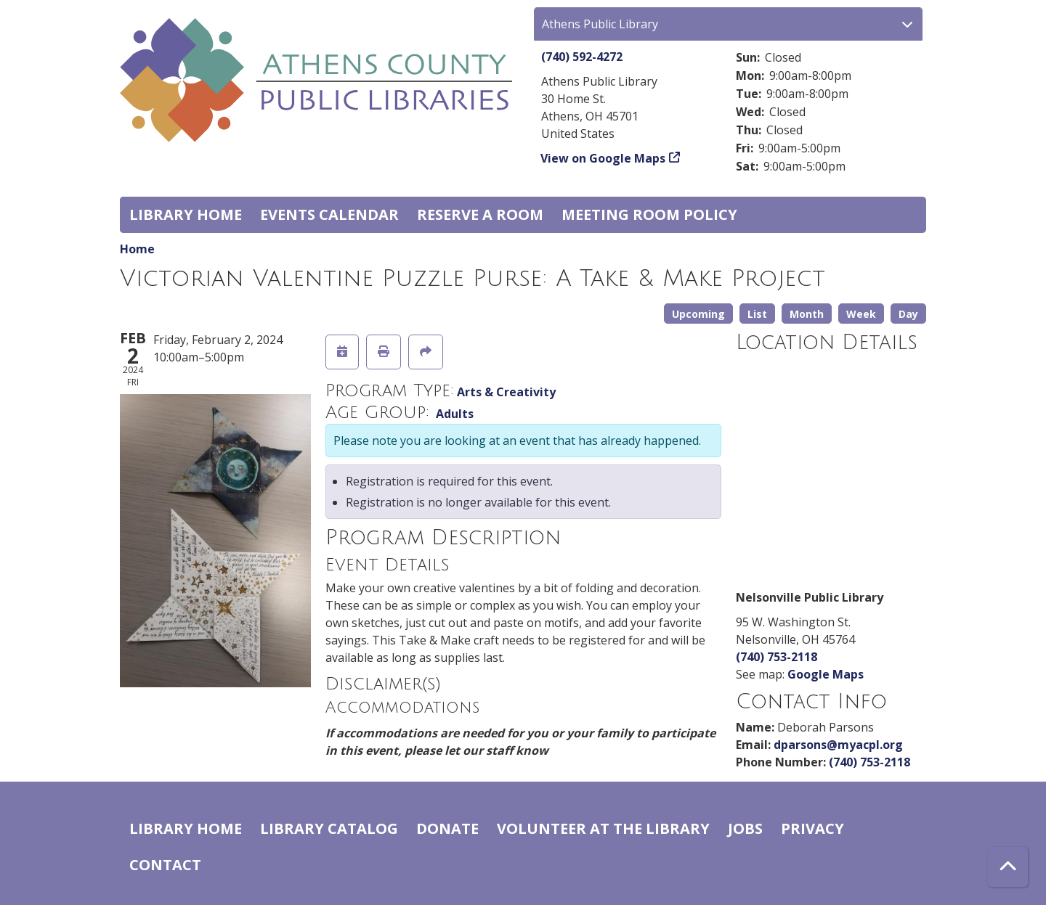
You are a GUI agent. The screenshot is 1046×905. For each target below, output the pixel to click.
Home (137, 249)
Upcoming (698, 314)
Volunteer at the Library (603, 828)
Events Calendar (329, 214)
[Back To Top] (1008, 867)
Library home (185, 214)
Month (807, 314)
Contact (165, 865)
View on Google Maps (603, 158)
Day (908, 314)
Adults (455, 414)
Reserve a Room (480, 214)
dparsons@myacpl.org (838, 745)
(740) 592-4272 (582, 57)
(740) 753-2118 (776, 657)
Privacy (812, 828)
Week (861, 314)
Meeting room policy (649, 214)
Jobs (745, 828)
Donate (447, 828)
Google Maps (825, 674)
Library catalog (329, 828)
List (757, 314)
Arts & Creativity (506, 392)
